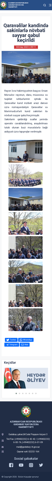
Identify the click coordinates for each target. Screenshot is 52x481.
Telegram (13, 344)
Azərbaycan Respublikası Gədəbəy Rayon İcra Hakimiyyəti (18, 5)
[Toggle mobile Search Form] (45, 5)
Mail (26, 344)
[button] (16, 393)
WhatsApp (27, 340)
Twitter (13, 340)
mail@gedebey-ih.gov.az (28, 447)
